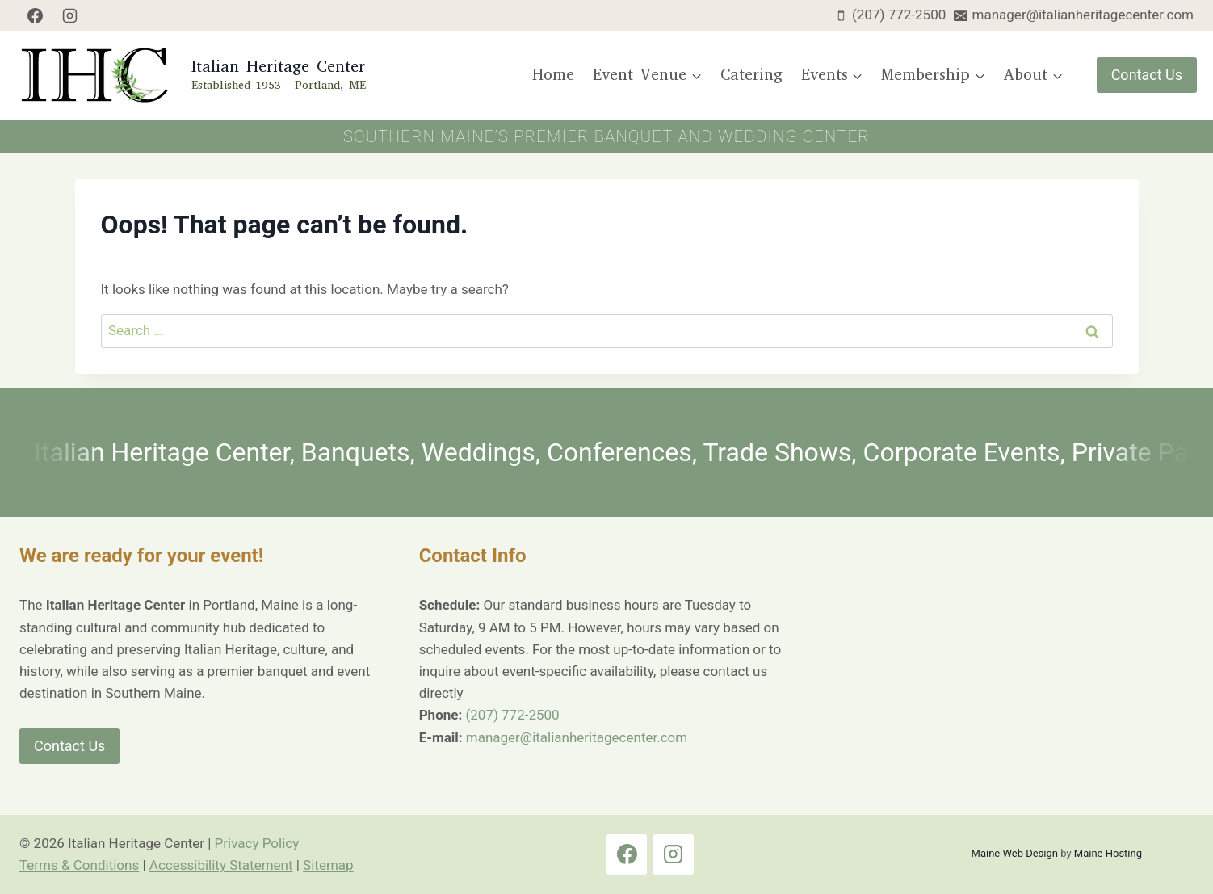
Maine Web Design (1015, 853)
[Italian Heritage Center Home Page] (191, 75)
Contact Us (1146, 74)
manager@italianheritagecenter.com (576, 737)
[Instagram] (70, 15)
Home (553, 75)
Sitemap (328, 865)
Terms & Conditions (79, 865)
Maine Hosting (1108, 853)
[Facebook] (34, 15)
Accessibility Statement (221, 865)
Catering (751, 75)
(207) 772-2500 (512, 715)
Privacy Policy (257, 843)
